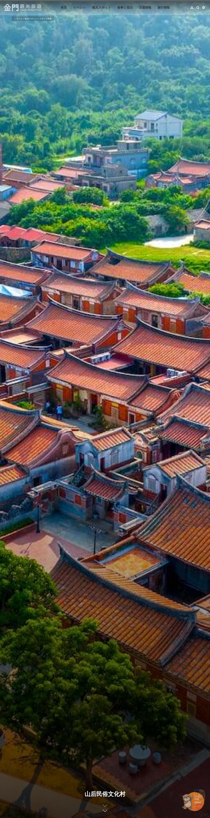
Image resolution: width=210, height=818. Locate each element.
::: (4, 1)
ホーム (19, 18)
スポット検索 (45, 18)
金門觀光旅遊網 (22, 7)
